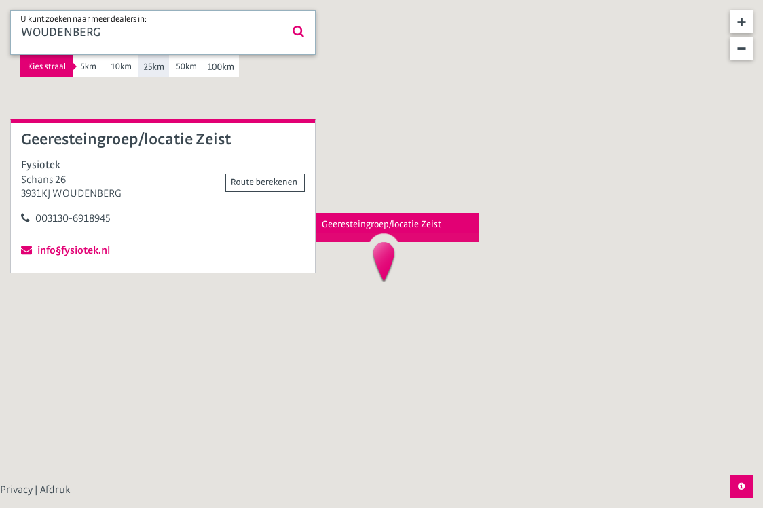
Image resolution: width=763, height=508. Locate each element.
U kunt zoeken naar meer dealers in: (83, 19)
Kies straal (46, 66)
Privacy (17, 489)
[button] (383, 261)
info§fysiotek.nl (65, 250)
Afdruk (55, 489)
